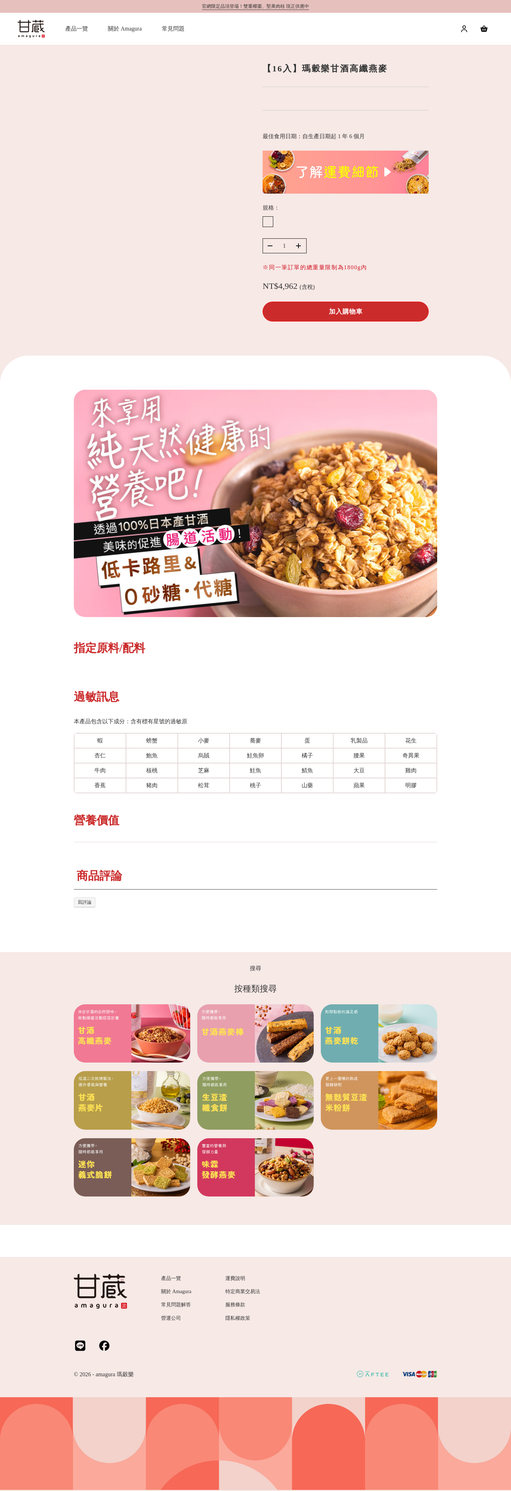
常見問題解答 (176, 1304)
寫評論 (85, 902)
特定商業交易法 (242, 1291)
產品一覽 (171, 1278)
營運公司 (171, 1318)
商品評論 (99, 875)
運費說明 (235, 1278)
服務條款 (235, 1304)
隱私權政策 (237, 1318)
